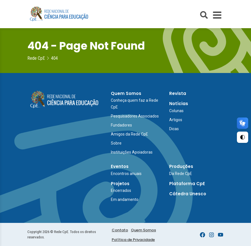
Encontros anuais (126, 173)
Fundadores (121, 125)
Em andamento (124, 199)
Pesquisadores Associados (135, 116)
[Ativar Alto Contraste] (242, 137)
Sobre (116, 143)
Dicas (174, 129)
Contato (120, 230)
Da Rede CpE (180, 173)
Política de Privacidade (133, 239)
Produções (181, 166)
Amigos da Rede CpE (129, 134)
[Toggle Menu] (217, 15)
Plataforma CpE (187, 184)
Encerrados (121, 190)
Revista (177, 93)
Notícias (178, 104)
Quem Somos (126, 93)
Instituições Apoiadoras (132, 152)
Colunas (176, 110)
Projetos (120, 184)
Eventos (120, 166)
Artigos (175, 120)
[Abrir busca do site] (204, 15)
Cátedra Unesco (187, 194)
